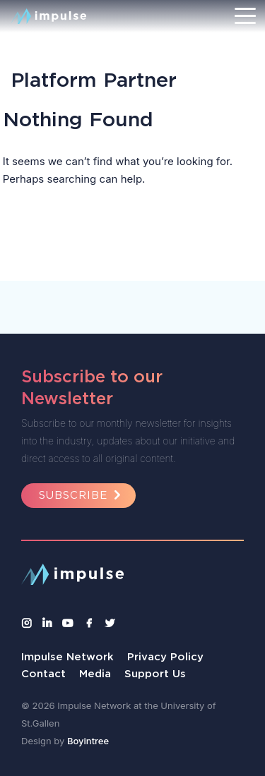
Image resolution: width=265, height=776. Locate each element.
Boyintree (88, 740)
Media (95, 673)
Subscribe (82, 494)
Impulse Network (67, 656)
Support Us (155, 673)
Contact (43, 673)
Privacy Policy (165, 656)
